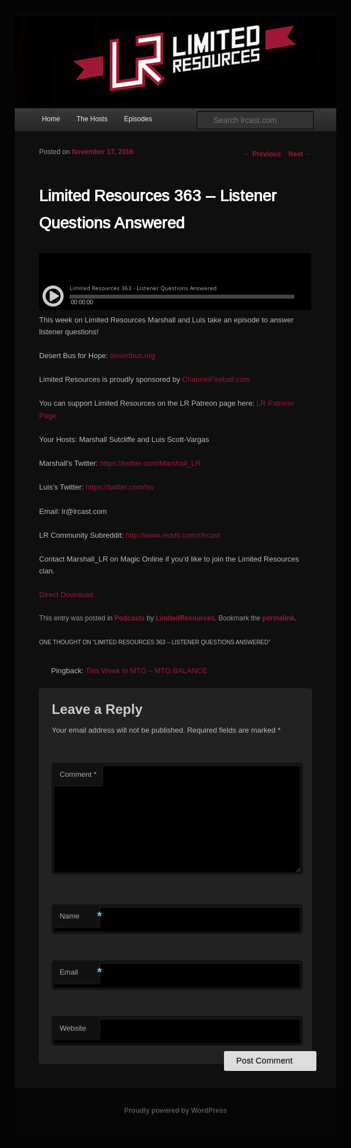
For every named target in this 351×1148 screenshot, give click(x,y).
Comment (78, 774)
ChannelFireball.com (215, 379)
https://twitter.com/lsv (120, 487)
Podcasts (130, 618)
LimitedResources (185, 618)
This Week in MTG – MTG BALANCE (147, 670)
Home (51, 119)
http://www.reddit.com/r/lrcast (173, 535)
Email (79, 972)
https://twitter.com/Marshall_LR (150, 463)
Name (79, 916)
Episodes (138, 119)
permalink (279, 618)
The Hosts (92, 119)
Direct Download (66, 594)
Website (73, 1028)
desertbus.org (132, 355)
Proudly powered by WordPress (175, 1111)
